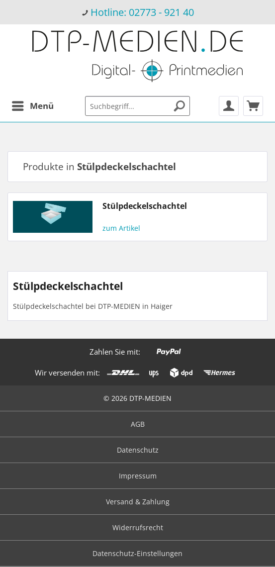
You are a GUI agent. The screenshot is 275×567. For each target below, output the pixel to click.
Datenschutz (138, 450)
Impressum (138, 475)
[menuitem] (137, 12)
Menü (33, 104)
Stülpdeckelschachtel (144, 206)
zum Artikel (121, 228)
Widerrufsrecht (137, 527)
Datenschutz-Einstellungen (137, 553)
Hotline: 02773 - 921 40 (142, 12)
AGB (138, 424)
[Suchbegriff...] (137, 106)
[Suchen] (179, 105)
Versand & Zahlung (138, 501)
